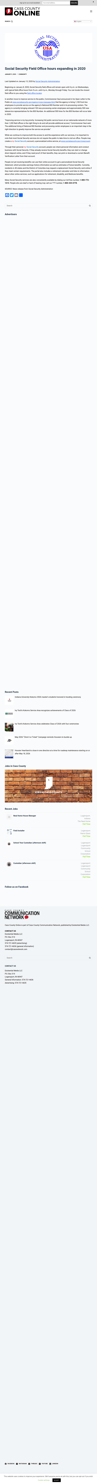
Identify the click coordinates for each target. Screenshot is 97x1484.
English (77, 21)
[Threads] (32, 1464)
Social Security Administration (47, 81)
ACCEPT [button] (56, 1480)
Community (22, 74)
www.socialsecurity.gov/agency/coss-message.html (33, 102)
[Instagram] (21, 1464)
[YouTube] (43, 1464)
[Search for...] (46, 205)
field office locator (34, 93)
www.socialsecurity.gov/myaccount (75, 141)
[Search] (9, 21)
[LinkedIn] (53, 1464)
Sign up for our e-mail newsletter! (30, 3)
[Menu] (91, 11)
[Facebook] (9, 1464)
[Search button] (90, 205)
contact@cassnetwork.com (16, 949)
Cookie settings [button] (44, 1480)
